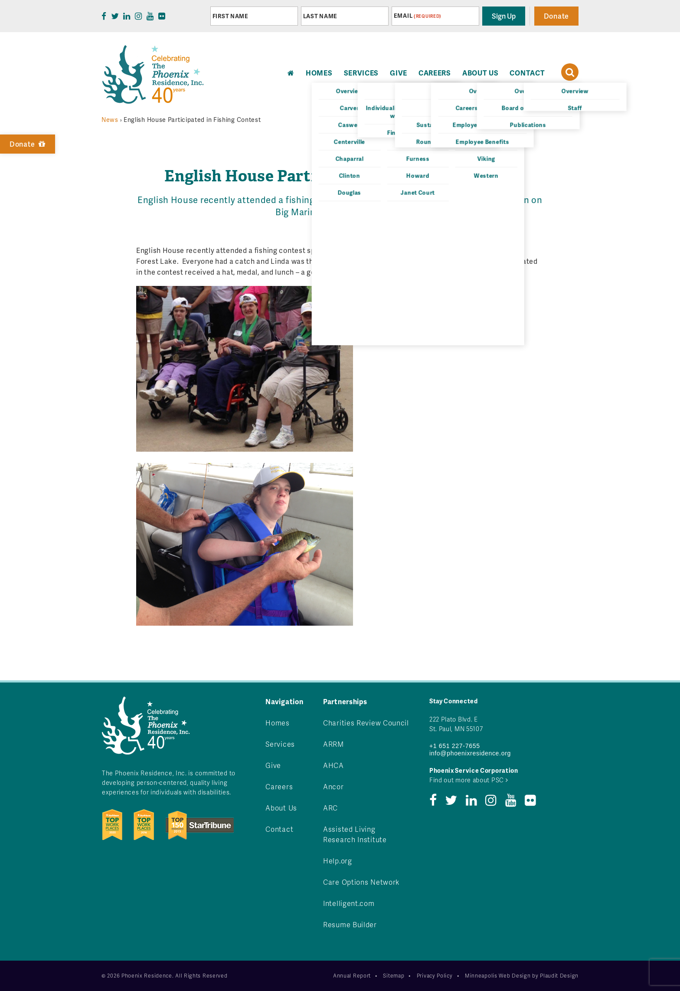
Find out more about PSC (468, 780)
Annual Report (352, 975)
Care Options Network (361, 882)
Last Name (320, 16)
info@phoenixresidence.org (470, 753)
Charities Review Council (366, 723)
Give (398, 73)
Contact (527, 73)
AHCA (333, 765)
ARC (330, 808)
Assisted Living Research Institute (355, 834)
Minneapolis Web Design (497, 975)
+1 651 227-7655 (454, 745)
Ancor (333, 786)
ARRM (333, 744)
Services (361, 73)
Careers (434, 73)
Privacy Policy (435, 975)
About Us (480, 73)
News (109, 119)
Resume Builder (350, 924)
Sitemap (393, 975)
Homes (277, 723)
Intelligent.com (349, 903)
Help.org (337, 861)
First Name (230, 16)
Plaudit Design (559, 975)
